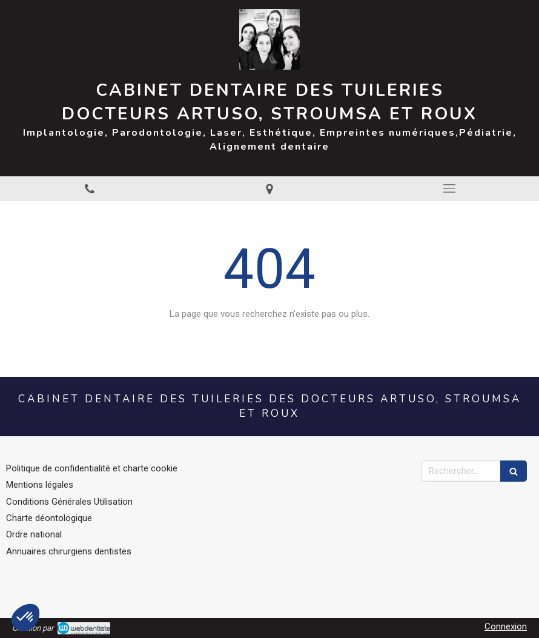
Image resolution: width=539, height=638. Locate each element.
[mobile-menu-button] (449, 188)
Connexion (505, 626)
